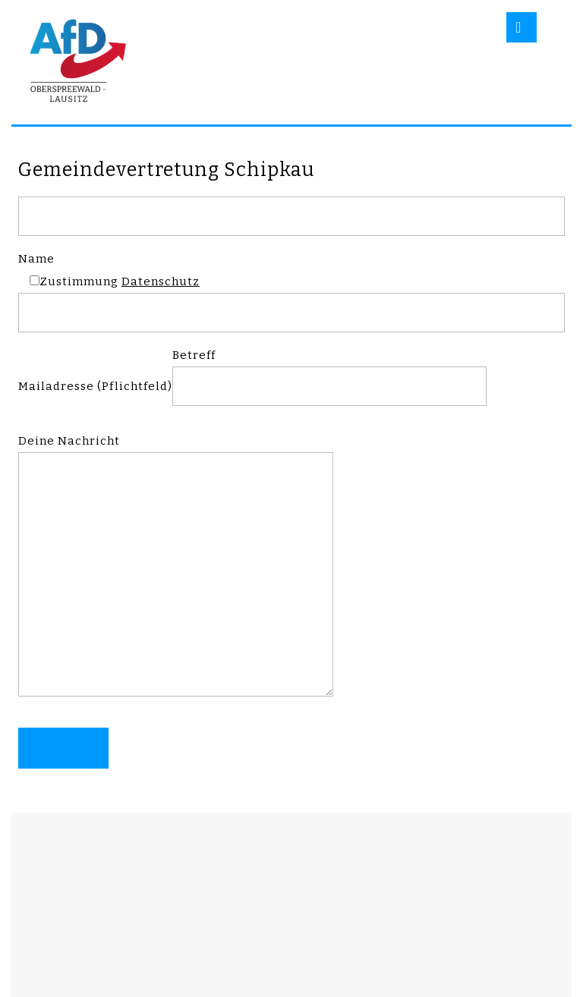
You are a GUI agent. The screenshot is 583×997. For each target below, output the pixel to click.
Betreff (329, 370)
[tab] (521, 27)
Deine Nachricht (175, 572)
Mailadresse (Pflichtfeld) (95, 386)
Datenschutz (160, 281)
